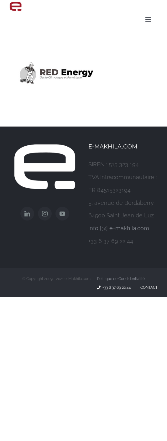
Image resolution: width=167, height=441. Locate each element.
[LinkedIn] (27, 213)
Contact (148, 287)
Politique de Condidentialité (121, 279)
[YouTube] (62, 213)
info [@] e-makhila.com (118, 228)
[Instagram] (45, 213)
